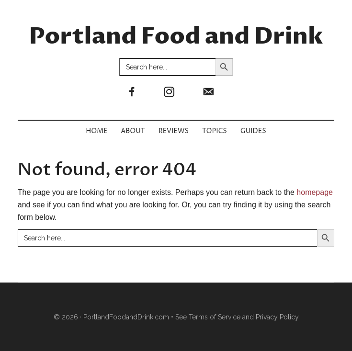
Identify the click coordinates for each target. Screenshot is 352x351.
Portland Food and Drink (176, 37)
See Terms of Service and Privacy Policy (237, 317)
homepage (314, 192)
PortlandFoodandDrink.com (126, 317)
